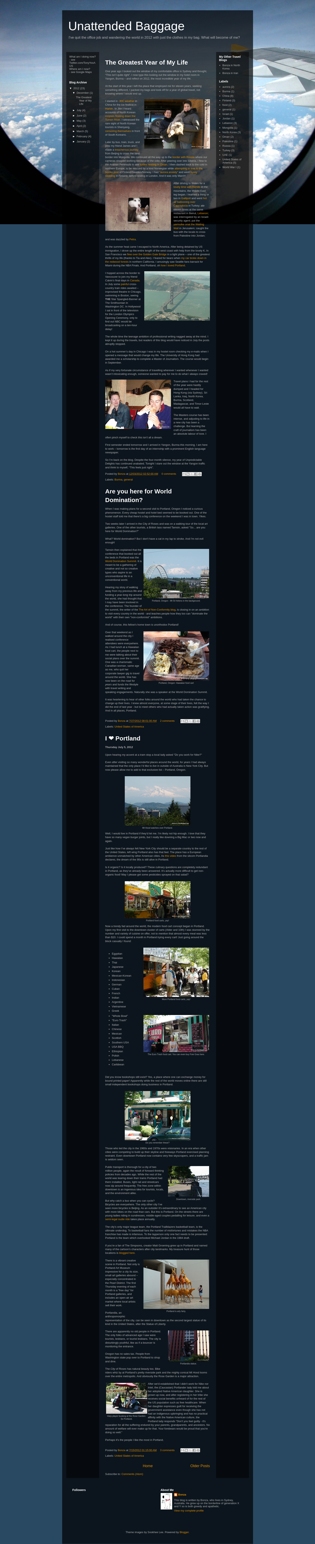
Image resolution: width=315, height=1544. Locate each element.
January (82, 141)
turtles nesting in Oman (153, 164)
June (80, 115)
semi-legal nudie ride (117, 1219)
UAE (225, 154)
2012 (76, 88)
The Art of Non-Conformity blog (157, 609)
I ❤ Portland (123, 738)
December (83, 92)
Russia (226, 145)
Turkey (226, 150)
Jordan (226, 118)
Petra (132, 239)
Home (148, 1466)
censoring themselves (118, 131)
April (80, 125)
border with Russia (183, 157)
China (225, 95)
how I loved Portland (173, 265)
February (82, 136)
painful (125, 284)
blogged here (127, 1252)
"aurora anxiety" (168, 172)
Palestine (227, 141)
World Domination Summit (120, 561)
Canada (135, 280)
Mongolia (227, 127)
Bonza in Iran (230, 73)
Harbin (109, 108)
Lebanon (203, 213)
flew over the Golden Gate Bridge (146, 254)
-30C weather (126, 101)
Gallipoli (186, 198)
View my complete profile (189, 1510)
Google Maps (84, 72)
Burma (118, 479)
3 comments (167, 1450)
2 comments (167, 720)
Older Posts (200, 1466)
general (128, 479)
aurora (226, 86)
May (79, 120)
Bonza (122, 473)
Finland (226, 100)
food (225, 104)
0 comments (169, 473)
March (81, 131)
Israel (225, 113)
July (79, 110)
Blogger (184, 1532)
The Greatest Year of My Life (146, 62)
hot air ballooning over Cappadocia (190, 202)
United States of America (129, 726)
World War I (229, 167)
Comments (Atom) (132, 1474)
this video (170, 855)
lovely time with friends (187, 186)
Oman (226, 136)
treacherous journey (126, 149)
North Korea (229, 132)
